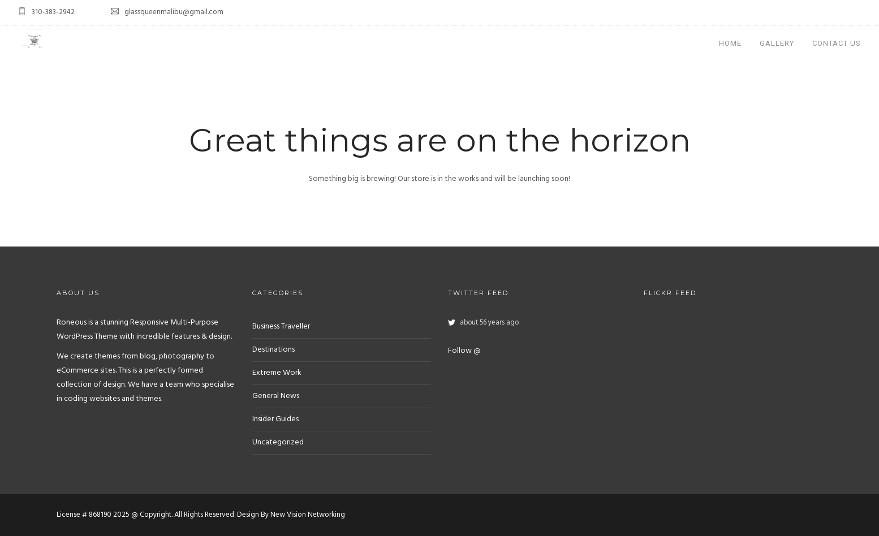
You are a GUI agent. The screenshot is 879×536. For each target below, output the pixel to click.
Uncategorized (278, 442)
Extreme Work (276, 372)
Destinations (273, 349)
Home (730, 43)
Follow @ (464, 350)
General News (275, 396)
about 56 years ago (489, 322)
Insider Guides (275, 419)
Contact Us (836, 43)
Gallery (777, 43)
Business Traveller (281, 326)
